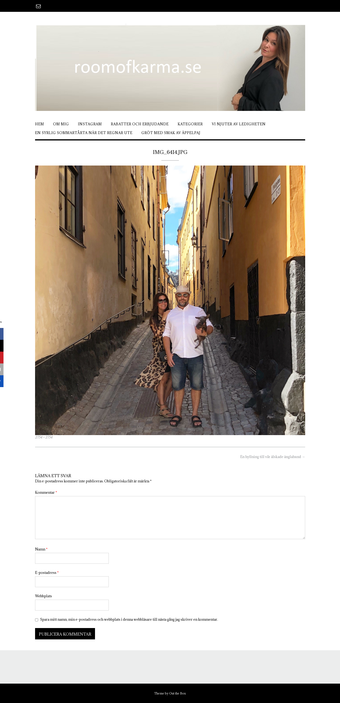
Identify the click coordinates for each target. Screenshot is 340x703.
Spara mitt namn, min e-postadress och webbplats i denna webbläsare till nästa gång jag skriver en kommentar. (129, 619)
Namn (41, 549)
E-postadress (47, 572)
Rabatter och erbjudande (140, 124)
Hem (39, 124)
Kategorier (190, 124)
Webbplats (43, 596)
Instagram (90, 124)
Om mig (61, 124)
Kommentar (46, 492)
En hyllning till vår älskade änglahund (272, 456)
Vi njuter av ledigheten (239, 124)
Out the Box (177, 693)
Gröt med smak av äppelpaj (170, 133)
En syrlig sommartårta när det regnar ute (83, 133)
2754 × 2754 (43, 437)
